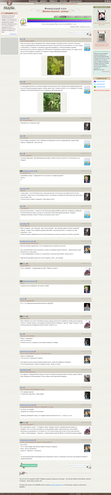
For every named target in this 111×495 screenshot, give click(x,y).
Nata (21, 334)
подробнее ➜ (13, 34)
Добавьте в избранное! (40, 494)
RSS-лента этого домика (102, 90)
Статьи (57, 16)
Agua (21, 39)
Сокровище (23, 118)
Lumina (22, 299)
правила (84, 494)
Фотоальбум (70, 16)
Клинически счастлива (27, 241)
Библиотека (79, 16)
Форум (63, 16)
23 (90, 27)
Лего (24, 263)
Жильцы (87, 16)
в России (78, 494)
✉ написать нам (105, 494)
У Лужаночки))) (100, 84)
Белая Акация (24, 370)
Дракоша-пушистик (29, 171)
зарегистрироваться (56, 485)
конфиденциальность (94, 494)
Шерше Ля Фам (100, 81)
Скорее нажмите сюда (71, 3)
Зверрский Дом (100, 86)
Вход (107, 1)
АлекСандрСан (106, 71)
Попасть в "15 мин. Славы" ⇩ (101, 7)
